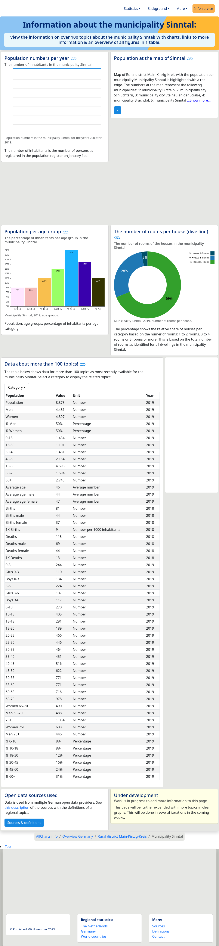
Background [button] (157, 8)
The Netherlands (94, 926)
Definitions (161, 931)
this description (16, 807)
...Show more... (198, 100)
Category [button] (15, 387)
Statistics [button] (131, 8)
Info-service (203, 8)
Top (8, 846)
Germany (88, 931)
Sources (158, 926)
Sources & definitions (24, 822)
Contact (158, 936)
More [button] (180, 8)
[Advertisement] (109, 193)
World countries (93, 936)
